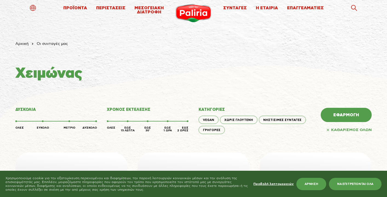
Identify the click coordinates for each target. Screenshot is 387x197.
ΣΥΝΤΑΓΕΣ (235, 8)
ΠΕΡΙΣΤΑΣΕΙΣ (110, 8)
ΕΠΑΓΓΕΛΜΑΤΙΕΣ (305, 8)
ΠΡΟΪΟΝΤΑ (75, 8)
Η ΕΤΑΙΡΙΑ (267, 8)
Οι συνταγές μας (52, 44)
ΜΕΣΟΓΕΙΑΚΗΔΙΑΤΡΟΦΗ (149, 10)
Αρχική (21, 44)
